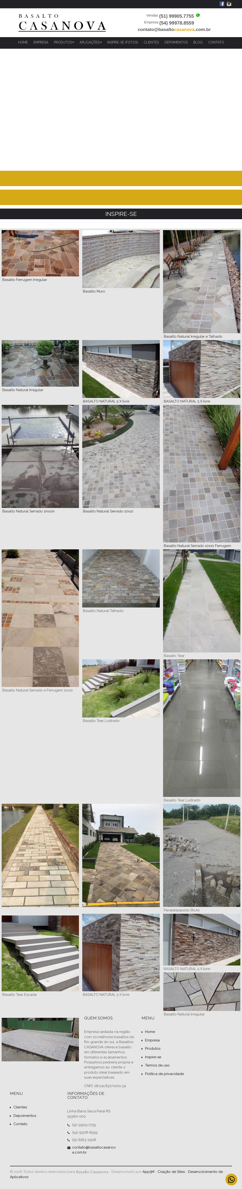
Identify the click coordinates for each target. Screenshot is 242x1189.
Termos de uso (156, 1065)
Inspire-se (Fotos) (122, 42)
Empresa (41, 42)
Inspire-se (151, 1057)
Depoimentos (176, 42)
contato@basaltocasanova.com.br (94, 1149)
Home (23, 42)
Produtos (64, 42)
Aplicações (91, 42)
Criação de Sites (171, 1172)
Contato (216, 42)
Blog (198, 42)
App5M (148, 1172)
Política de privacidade (163, 1074)
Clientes (151, 42)
